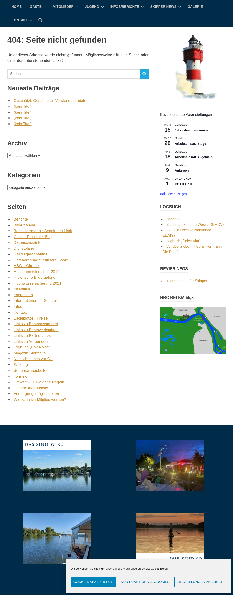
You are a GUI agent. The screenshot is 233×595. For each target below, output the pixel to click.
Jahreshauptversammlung (194, 130)
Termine (20, 376)
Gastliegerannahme (30, 254)
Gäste (38, 6)
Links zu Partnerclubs (32, 335)
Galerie (195, 6)
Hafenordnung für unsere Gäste (41, 260)
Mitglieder (66, 6)
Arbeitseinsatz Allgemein (194, 157)
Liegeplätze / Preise (31, 318)
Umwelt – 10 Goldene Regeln (39, 382)
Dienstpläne (24, 248)
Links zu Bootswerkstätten (36, 330)
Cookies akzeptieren (93, 582)
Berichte (21, 219)
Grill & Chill (183, 184)
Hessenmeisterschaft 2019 (36, 272)
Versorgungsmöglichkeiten (36, 394)
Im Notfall (22, 289)
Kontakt (22, 20)
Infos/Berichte (127, 6)
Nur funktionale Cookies (145, 582)
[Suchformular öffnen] (40, 19)
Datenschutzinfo (27, 242)
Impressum (23, 295)
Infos (18, 306)
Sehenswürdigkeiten (31, 370)
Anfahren (182, 170)
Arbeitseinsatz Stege (190, 144)
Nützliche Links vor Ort (33, 359)
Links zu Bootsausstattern (36, 324)
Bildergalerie (24, 225)
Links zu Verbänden (31, 341)
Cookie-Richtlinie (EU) (33, 237)
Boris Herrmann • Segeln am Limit (43, 231)
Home (16, 6)
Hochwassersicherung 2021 (37, 283)
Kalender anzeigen (173, 194)
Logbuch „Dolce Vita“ (32, 347)
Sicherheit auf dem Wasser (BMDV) (195, 224)
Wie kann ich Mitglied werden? (40, 400)
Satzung (21, 365)
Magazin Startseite (30, 353)
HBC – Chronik (26, 266)
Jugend (94, 6)
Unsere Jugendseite (31, 388)
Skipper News (165, 6)
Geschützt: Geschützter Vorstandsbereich (49, 101)
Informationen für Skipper (35, 301)
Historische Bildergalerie (34, 277)
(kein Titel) (22, 106)
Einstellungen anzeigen (200, 582)
